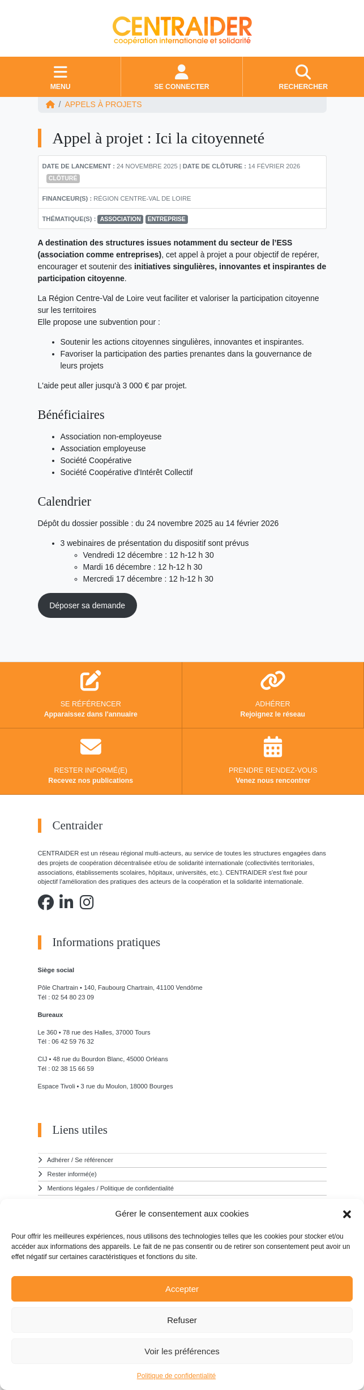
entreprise (167, 218)
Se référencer (94, 1159)
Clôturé (63, 178)
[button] (347, 1213)
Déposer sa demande (87, 605)
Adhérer (58, 1159)
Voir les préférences (182, 1351)
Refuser (182, 1320)
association (120, 218)
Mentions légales (71, 1188)
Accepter (182, 1289)
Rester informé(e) (72, 1174)
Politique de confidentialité (176, 1376)
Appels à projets (103, 104)
